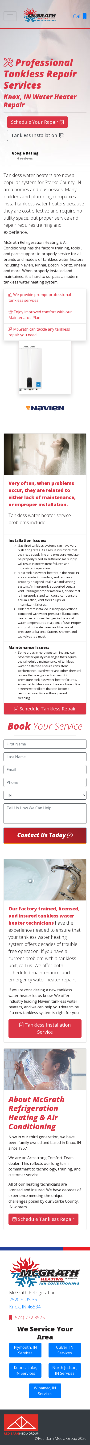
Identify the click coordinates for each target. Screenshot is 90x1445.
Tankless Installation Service (45, 1028)
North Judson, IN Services (64, 1370)
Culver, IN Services (65, 1350)
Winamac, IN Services (45, 1390)
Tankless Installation (37, 135)
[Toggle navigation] (10, 16)
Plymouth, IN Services (25, 1350)
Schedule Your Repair (37, 122)
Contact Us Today (45, 835)
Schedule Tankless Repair (45, 708)
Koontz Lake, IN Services (25, 1370)
